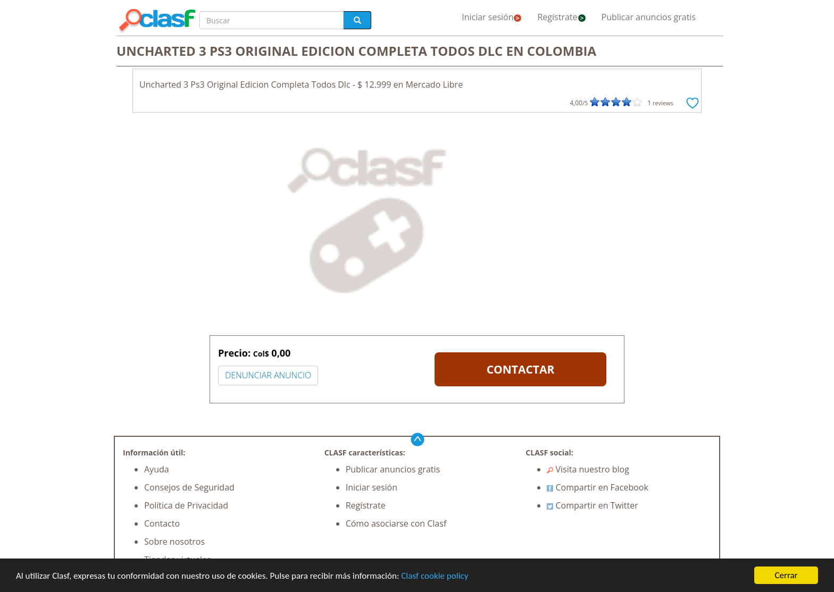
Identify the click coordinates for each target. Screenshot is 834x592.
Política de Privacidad (186, 505)
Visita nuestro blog (588, 469)
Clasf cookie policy (434, 575)
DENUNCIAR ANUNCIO (268, 375)
